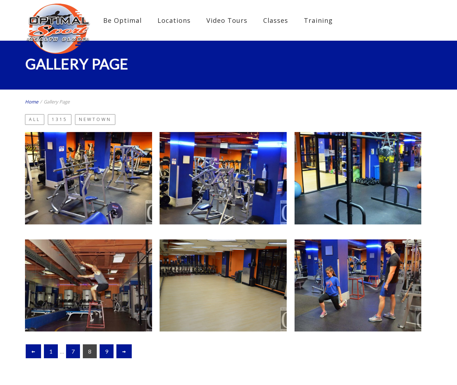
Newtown (95, 119)
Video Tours (226, 20)
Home (31, 101)
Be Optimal (122, 20)
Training (318, 20)
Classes (275, 20)
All (34, 119)
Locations (174, 20)
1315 (59, 119)
